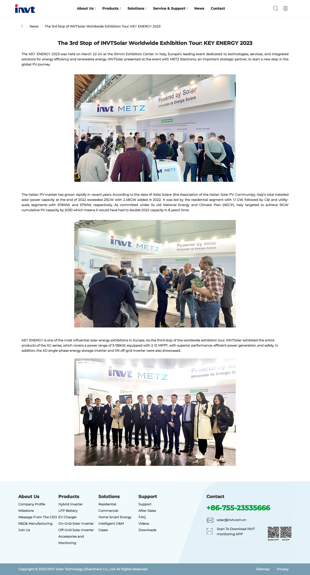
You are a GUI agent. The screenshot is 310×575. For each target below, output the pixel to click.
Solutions (137, 8)
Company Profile (31, 504)
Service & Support (170, 8)
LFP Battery (68, 511)
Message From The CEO (37, 517)
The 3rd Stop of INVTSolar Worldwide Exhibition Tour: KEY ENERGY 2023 (102, 26)
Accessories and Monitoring (71, 539)
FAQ (142, 517)
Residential (107, 504)
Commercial (108, 511)
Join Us (24, 530)
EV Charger (67, 517)
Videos (143, 523)
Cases (103, 530)
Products (111, 8)
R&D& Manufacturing (35, 523)
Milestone (26, 511)
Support (144, 504)
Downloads (147, 530)
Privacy (282, 569)
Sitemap (263, 569)
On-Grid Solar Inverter (76, 523)
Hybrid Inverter (70, 504)
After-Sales (147, 511)
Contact (218, 8)
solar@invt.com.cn (231, 520)
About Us (86, 8)
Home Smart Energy (114, 517)
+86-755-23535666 (238, 508)
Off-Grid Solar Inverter (76, 530)
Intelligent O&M (111, 523)
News (199, 8)
